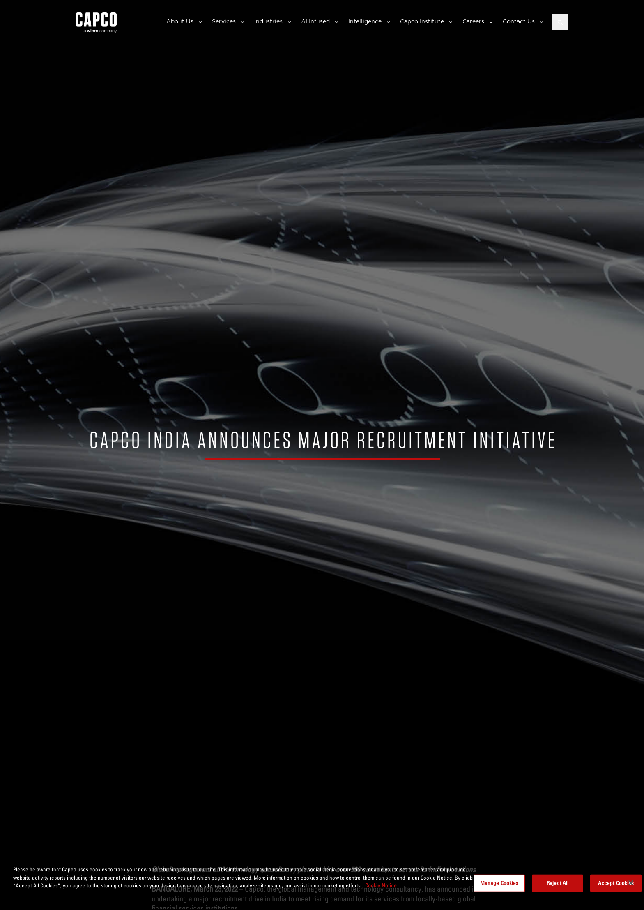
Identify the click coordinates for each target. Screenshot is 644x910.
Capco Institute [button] (422, 21)
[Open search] (560, 22)
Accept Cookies (616, 883)
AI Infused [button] (315, 21)
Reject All (557, 883)
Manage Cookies (499, 883)
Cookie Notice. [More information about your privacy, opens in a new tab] (381, 885)
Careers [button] (473, 21)
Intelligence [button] (365, 21)
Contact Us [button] (519, 21)
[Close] (631, 883)
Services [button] (224, 21)
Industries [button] (268, 21)
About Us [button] (179, 21)
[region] (322, 883)
